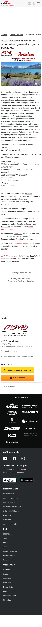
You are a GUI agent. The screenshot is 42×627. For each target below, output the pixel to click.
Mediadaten (7, 600)
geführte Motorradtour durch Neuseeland (22, 92)
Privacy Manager (9, 596)
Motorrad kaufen (9, 494)
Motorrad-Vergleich (10, 524)
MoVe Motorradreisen (10, 341)
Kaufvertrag (7, 515)
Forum (5, 560)
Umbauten (7, 520)
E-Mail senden (17, 378)
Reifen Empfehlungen (11, 511)
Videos (5, 543)
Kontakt (6, 574)
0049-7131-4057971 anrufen (17, 370)
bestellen (4, 249)
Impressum (7, 583)
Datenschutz (8, 587)
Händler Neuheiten (16, 35)
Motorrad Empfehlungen (12, 507)
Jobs (5, 547)
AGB (5, 591)
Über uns (6, 570)
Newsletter (7, 578)
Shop (5, 538)
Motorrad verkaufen (10, 498)
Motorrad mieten (9, 502)
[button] (33, 3)
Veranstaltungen (9, 555)
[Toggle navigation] (38, 3)
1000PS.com (8, 534)
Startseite (4, 35)
